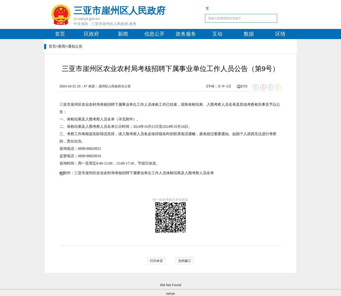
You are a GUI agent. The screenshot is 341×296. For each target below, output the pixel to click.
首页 (60, 34)
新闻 (123, 34)
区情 (280, 34)
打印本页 (156, 261)
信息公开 (154, 34)
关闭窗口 (184, 261)
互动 (217, 34)
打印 (242, 86)
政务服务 (186, 34)
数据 (249, 34)
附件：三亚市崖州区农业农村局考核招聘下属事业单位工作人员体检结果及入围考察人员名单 (138, 173)
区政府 (91, 34)
